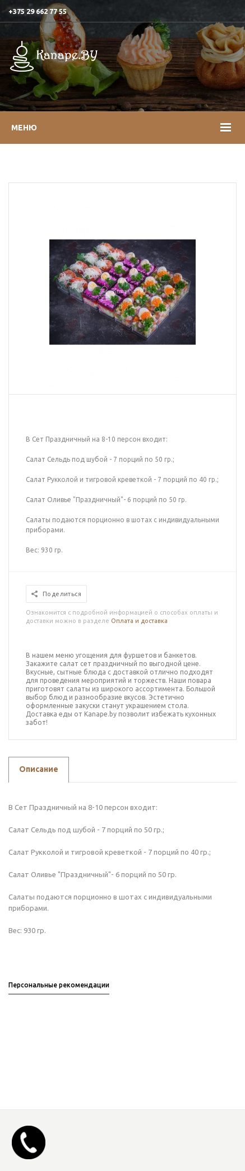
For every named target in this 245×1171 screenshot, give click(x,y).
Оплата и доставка (139, 620)
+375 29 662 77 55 (37, 11)
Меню (24, 127)
